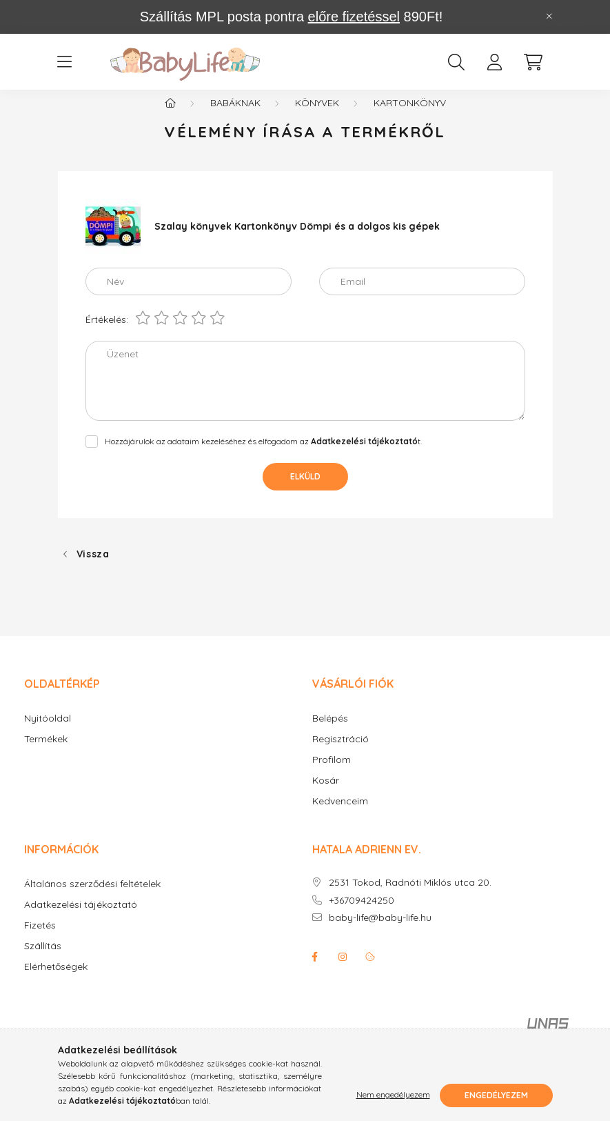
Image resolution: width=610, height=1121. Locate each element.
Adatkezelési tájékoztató (80, 919)
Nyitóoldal (47, 733)
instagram (342, 971)
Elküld (305, 491)
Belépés (330, 733)
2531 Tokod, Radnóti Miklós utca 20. (410, 897)
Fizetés (40, 940)
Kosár (325, 795)
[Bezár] (549, 16)
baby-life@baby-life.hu (380, 932)
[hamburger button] (65, 62)
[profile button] (495, 62)
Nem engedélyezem (393, 1095)
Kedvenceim (340, 816)
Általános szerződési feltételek (92, 898)
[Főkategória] (170, 117)
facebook (315, 971)
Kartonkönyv (410, 117)
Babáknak (235, 117)
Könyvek (317, 117)
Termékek (46, 754)
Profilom (331, 774)
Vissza (93, 568)
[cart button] (533, 62)
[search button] (456, 62)
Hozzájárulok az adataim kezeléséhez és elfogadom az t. (263, 455)
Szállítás (42, 960)
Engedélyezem (496, 1095)
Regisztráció (340, 754)
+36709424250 (361, 915)
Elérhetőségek (56, 981)
